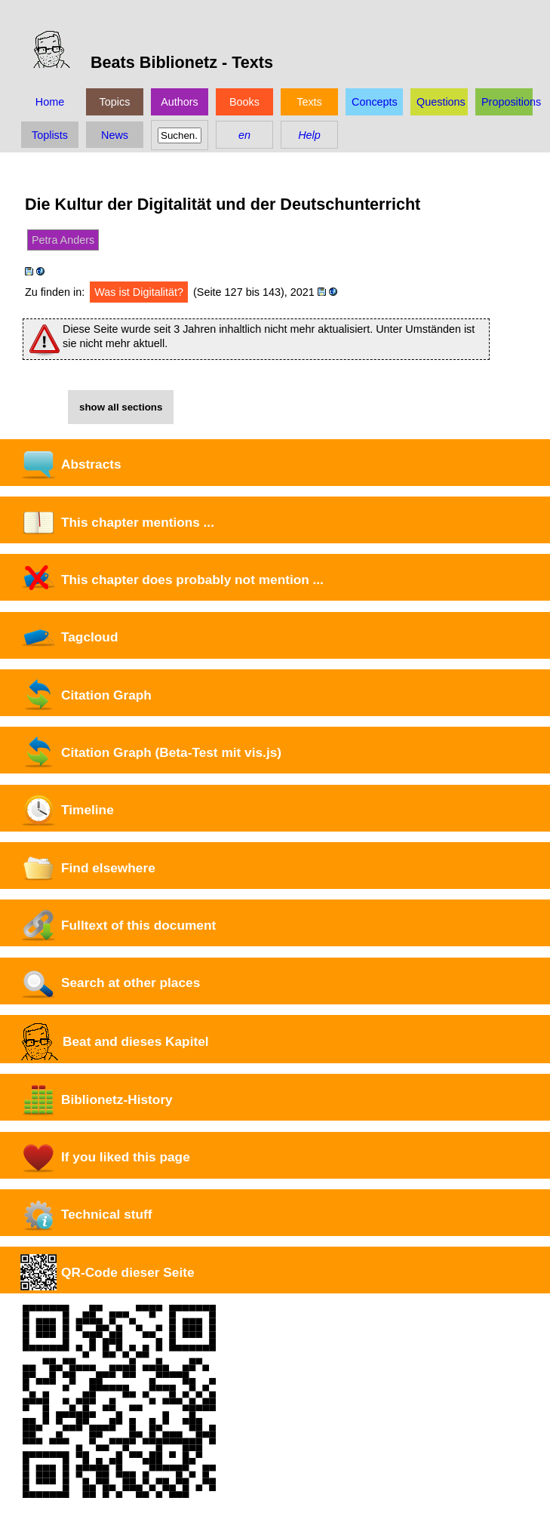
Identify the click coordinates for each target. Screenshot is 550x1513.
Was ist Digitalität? (138, 292)
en (244, 135)
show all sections (120, 407)
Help (309, 135)
